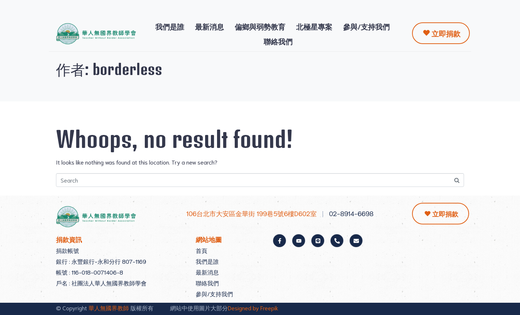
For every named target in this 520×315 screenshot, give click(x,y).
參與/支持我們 (366, 26)
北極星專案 (314, 26)
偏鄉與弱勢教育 (260, 26)
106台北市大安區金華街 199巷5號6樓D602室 (251, 213)
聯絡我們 (278, 41)
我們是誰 (169, 26)
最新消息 (209, 26)
